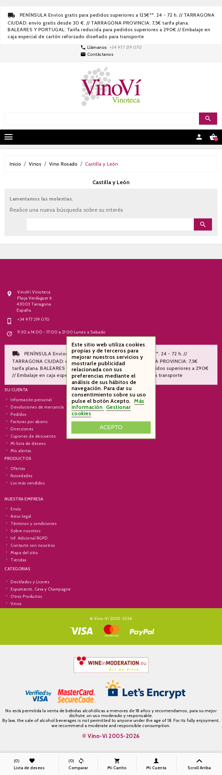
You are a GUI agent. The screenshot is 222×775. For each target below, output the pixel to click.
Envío (16, 536)
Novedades (22, 488)
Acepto (111, 427)
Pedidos (19, 441)
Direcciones (22, 456)
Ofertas (18, 480)
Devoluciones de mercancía (37, 434)
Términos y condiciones (34, 550)
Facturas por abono (29, 448)
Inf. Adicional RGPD (29, 565)
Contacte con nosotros (33, 572)
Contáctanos (100, 54)
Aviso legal (21, 543)
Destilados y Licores (30, 598)
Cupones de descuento (33, 463)
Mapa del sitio (24, 580)
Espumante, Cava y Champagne (41, 605)
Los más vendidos (28, 495)
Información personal (31, 427)
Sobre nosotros (26, 558)
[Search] (110, 119)
